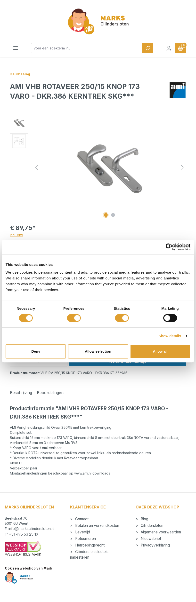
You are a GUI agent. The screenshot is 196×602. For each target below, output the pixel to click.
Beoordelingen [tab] (50, 392)
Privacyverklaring (155, 545)
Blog (144, 519)
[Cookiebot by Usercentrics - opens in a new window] (169, 247)
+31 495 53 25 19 (23, 534)
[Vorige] (36, 167)
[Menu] (15, 48)
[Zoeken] (147, 48)
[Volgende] (182, 167)
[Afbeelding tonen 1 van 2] (106, 215)
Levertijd (82, 532)
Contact (81, 519)
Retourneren (85, 538)
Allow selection (98, 351)
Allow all (160, 351)
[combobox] (86, 48)
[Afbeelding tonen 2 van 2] (113, 215)
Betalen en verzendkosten (96, 525)
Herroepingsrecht (89, 545)
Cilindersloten (151, 525)
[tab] (21, 392)
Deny (35, 351)
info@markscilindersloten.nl (31, 528)
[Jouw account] (169, 48)
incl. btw (16, 235)
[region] (98, 167)
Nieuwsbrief (150, 538)
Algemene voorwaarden (160, 532)
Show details (170, 336)
